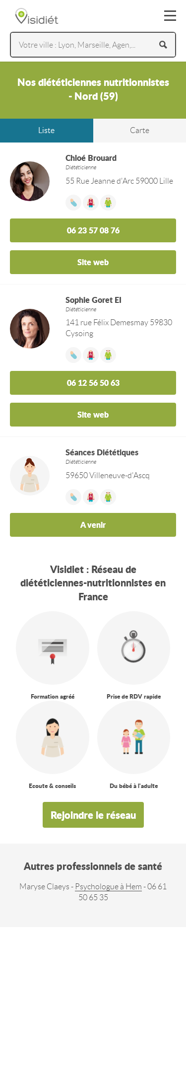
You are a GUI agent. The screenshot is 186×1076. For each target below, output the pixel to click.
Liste (46, 130)
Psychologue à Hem (108, 886)
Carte (139, 130)
